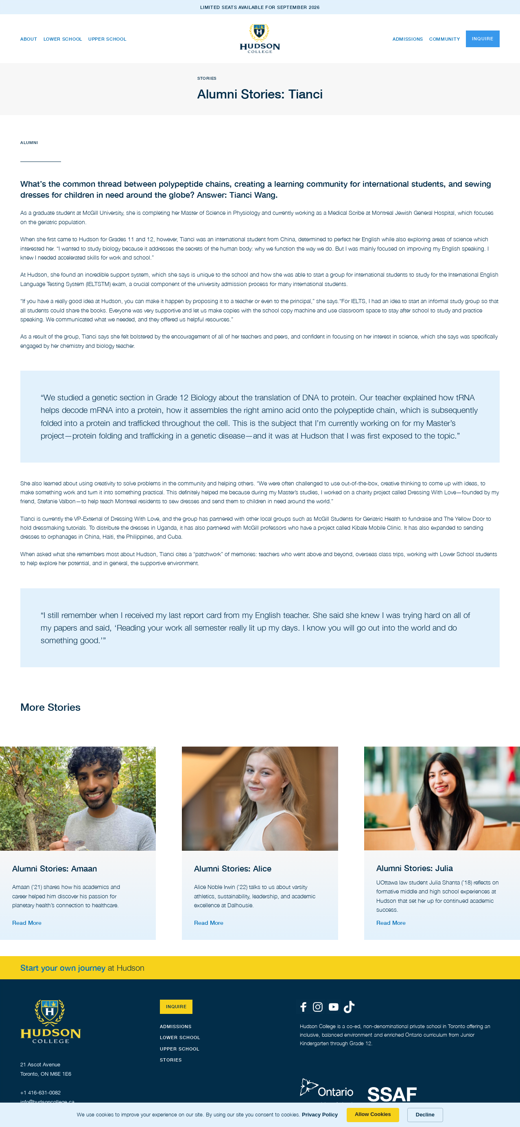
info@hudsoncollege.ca (47, 1102)
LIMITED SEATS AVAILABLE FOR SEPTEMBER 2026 (259, 7)
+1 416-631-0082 (40, 1093)
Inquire (483, 38)
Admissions (408, 38)
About (28, 38)
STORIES (171, 1059)
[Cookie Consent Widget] (260, 1115)
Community (444, 38)
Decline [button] (425, 1115)
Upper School (107, 38)
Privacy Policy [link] (320, 1115)
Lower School (63, 38)
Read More (27, 922)
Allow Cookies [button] (373, 1114)
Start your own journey (62, 967)
